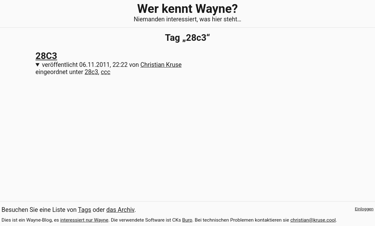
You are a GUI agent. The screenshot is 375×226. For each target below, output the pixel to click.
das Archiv (120, 209)
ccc (105, 72)
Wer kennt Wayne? (187, 9)
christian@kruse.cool (313, 220)
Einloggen (364, 208)
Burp (187, 220)
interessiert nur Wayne (84, 220)
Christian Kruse (161, 64)
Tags (84, 209)
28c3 (91, 72)
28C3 (46, 56)
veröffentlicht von (112, 64)
